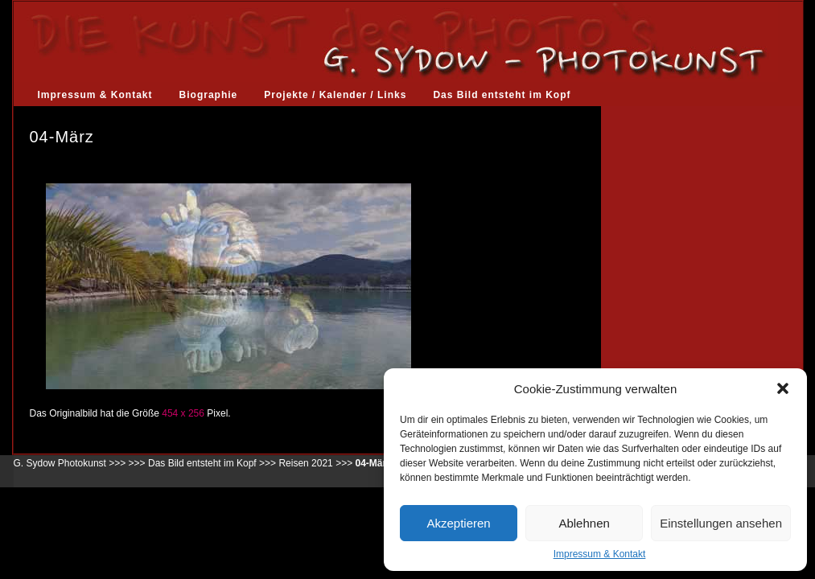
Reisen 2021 (305, 463)
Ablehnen (583, 523)
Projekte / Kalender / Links (335, 95)
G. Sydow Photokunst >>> (70, 463)
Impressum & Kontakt (600, 554)
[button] (783, 388)
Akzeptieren (458, 523)
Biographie (208, 95)
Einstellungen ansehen (721, 523)
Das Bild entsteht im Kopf (501, 95)
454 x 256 (183, 413)
